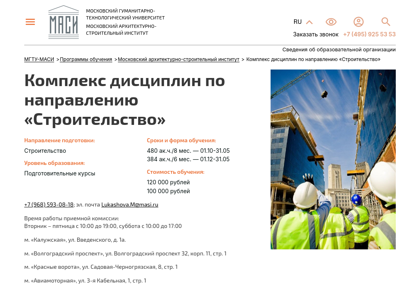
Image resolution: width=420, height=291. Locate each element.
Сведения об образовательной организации (339, 49)
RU (298, 21)
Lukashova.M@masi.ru (129, 204)
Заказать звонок (316, 34)
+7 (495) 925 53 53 (369, 34)
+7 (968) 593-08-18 (49, 204)
